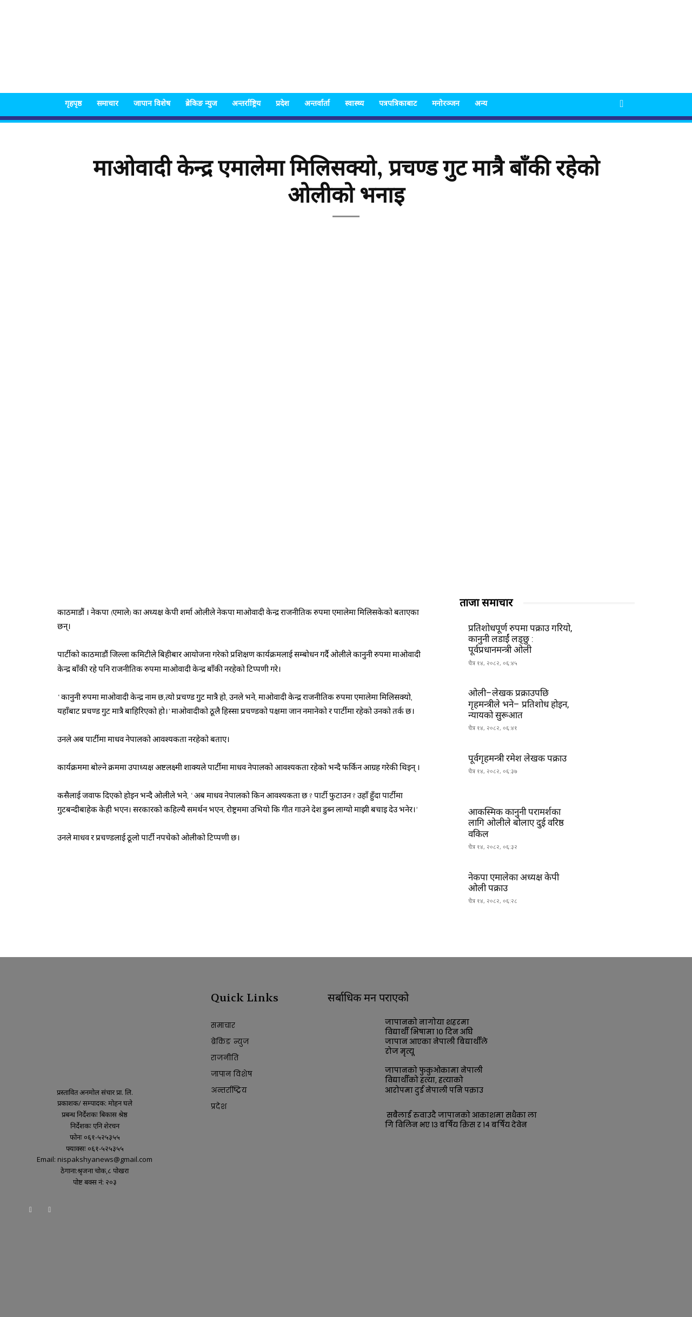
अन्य (481, 103)
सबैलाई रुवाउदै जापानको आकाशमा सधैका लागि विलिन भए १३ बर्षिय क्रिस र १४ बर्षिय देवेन (461, 1120)
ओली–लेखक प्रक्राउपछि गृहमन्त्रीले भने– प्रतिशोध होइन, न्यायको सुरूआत (518, 703)
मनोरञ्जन (446, 103)
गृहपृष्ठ (73, 103)
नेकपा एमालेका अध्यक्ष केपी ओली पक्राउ (513, 882)
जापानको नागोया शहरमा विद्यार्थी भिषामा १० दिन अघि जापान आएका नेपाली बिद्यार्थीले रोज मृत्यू (436, 1037)
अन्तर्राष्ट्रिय (246, 103)
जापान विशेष (152, 103)
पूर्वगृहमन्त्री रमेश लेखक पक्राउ (517, 758)
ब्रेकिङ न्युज (201, 103)
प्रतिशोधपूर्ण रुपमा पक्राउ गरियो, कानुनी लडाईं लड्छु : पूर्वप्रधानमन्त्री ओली (520, 639)
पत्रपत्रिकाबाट (398, 103)
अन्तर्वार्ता (317, 103)
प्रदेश (282, 103)
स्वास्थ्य (354, 103)
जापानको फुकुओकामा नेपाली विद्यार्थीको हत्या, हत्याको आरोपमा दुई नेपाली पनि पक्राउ (434, 1080)
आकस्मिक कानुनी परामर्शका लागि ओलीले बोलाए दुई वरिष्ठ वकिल (516, 822)
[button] (622, 104)
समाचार (107, 103)
